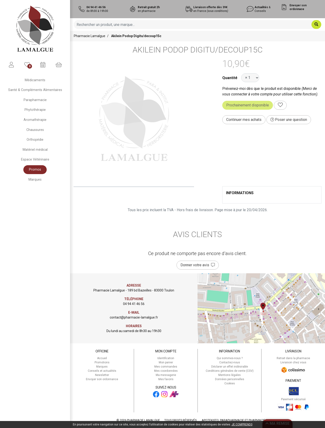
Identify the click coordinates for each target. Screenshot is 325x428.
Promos (35, 170)
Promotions (102, 362)
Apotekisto (240, 420)
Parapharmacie (35, 100)
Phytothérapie (35, 110)
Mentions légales (229, 375)
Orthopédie (35, 140)
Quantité (229, 78)
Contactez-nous (229, 362)
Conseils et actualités (102, 370)
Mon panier (166, 362)
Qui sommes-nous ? (230, 358)
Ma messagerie (166, 375)
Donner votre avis (197, 265)
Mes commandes (165, 366)
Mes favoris (165, 379)
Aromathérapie (35, 120)
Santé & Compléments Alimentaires (35, 90)
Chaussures (35, 130)
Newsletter (102, 375)
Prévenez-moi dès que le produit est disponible (261, 88)
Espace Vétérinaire (35, 159)
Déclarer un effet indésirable (229, 366)
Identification (165, 358)
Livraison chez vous (293, 362)
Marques (35, 180)
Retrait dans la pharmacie (293, 358)
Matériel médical (35, 150)
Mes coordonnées (166, 370)
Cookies (229, 383)
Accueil (102, 358)
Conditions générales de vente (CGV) (230, 370)
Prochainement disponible (247, 105)
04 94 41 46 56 (134, 304)
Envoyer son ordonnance (102, 379)
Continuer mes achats (243, 119)
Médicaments (35, 80)
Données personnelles (229, 379)
